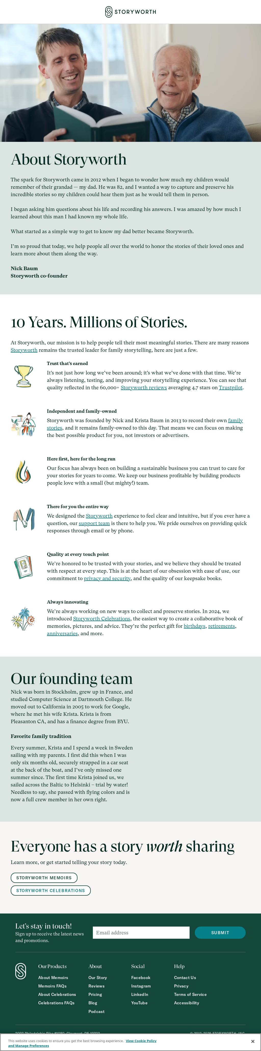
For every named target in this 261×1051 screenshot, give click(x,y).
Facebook (141, 977)
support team (94, 523)
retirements (221, 626)
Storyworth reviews (144, 388)
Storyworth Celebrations (101, 619)
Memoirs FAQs (52, 986)
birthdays (194, 626)
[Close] (252, 1041)
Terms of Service (190, 994)
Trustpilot (230, 388)
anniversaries (62, 633)
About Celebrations (57, 994)
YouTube (139, 1002)
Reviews (96, 986)
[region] (130, 1042)
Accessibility (186, 1002)
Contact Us (185, 977)
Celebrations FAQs (56, 1002)
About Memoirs (53, 977)
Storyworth (24, 350)
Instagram (141, 986)
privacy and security (107, 578)
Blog (92, 1002)
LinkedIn (139, 994)
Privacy (181, 986)
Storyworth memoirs (44, 877)
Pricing (95, 994)
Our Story (97, 977)
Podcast (96, 1011)
